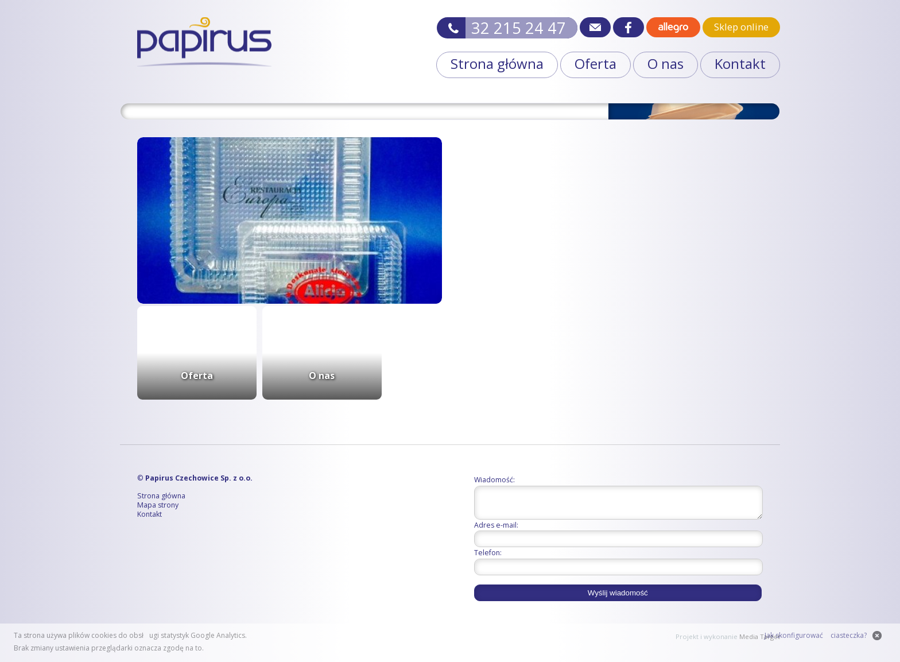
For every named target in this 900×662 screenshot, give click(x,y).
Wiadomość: (494, 480)
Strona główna (497, 63)
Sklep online (741, 27)
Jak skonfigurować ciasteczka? (816, 635)
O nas (665, 63)
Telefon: (488, 558)
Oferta (595, 63)
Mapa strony (158, 505)
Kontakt (740, 63)
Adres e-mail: (496, 530)
